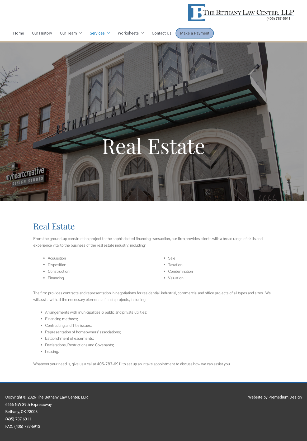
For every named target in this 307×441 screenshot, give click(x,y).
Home (18, 33)
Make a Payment (194, 33)
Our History (42, 33)
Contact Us (162, 33)
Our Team (68, 33)
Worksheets (128, 33)
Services (97, 33)
